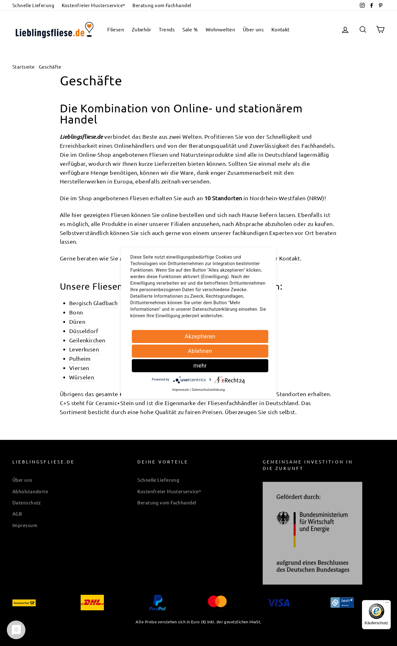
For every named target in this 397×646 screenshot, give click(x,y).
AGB (17, 510)
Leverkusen (84, 349)
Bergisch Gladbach (93, 303)
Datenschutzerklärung (208, 389)
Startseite (23, 67)
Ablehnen (200, 351)
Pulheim (80, 358)
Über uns (253, 29)
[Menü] (387, 604)
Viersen (79, 367)
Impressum (24, 521)
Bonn (76, 312)
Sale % (190, 29)
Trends (167, 29)
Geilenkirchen (87, 340)
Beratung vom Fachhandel (161, 5)
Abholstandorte (30, 487)
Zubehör (141, 29)
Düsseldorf (84, 331)
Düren (77, 321)
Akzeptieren (200, 336)
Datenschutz (26, 499)
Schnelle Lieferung (33, 5)
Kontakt (280, 29)
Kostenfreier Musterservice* (93, 5)
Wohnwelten (220, 29)
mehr (200, 365)
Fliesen (115, 29)
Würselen (81, 377)
